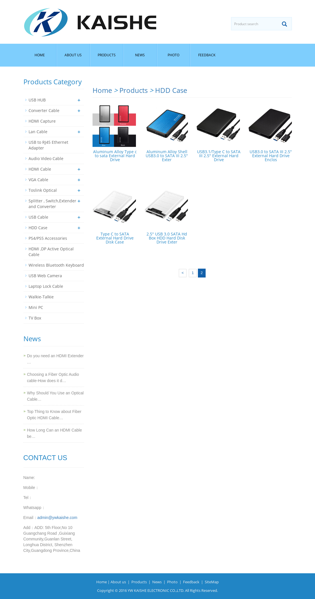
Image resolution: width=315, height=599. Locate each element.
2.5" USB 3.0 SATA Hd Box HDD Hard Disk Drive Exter (167, 238)
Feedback (206, 55)
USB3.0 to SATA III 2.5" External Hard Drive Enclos (271, 155)
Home (40, 55)
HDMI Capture (42, 121)
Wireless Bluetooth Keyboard (56, 265)
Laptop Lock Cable (46, 286)
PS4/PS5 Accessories (48, 238)
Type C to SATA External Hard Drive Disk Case (115, 238)
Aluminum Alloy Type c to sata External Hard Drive (115, 155)
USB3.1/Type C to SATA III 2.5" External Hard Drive (218, 155)
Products (107, 55)
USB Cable (38, 217)
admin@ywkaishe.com (57, 517)
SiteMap (212, 581)
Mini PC (36, 307)
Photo (173, 55)
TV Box (35, 318)
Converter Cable (44, 110)
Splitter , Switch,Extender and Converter (52, 203)
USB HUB (37, 100)
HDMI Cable (40, 169)
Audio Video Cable (46, 158)
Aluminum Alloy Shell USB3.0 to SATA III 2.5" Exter (167, 155)
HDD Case (171, 90)
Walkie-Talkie (41, 297)
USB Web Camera (45, 275)
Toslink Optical (43, 190)
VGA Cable (38, 179)
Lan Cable (38, 131)
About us (73, 55)
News (140, 55)
